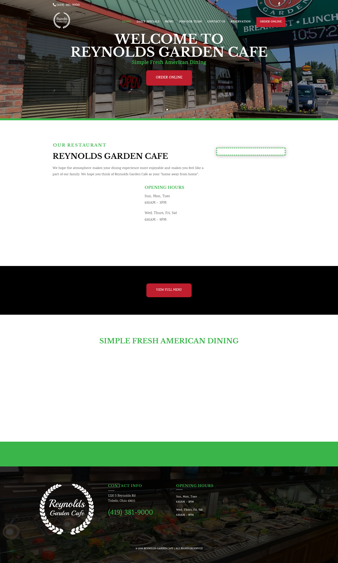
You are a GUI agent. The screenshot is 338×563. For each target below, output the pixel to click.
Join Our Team (190, 22)
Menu (169, 22)
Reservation (241, 22)
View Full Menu (169, 290)
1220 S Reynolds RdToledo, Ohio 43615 (122, 498)
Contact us (216, 22)
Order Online (271, 21)
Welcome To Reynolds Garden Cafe (169, 45)
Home (126, 22)
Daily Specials (148, 22)
